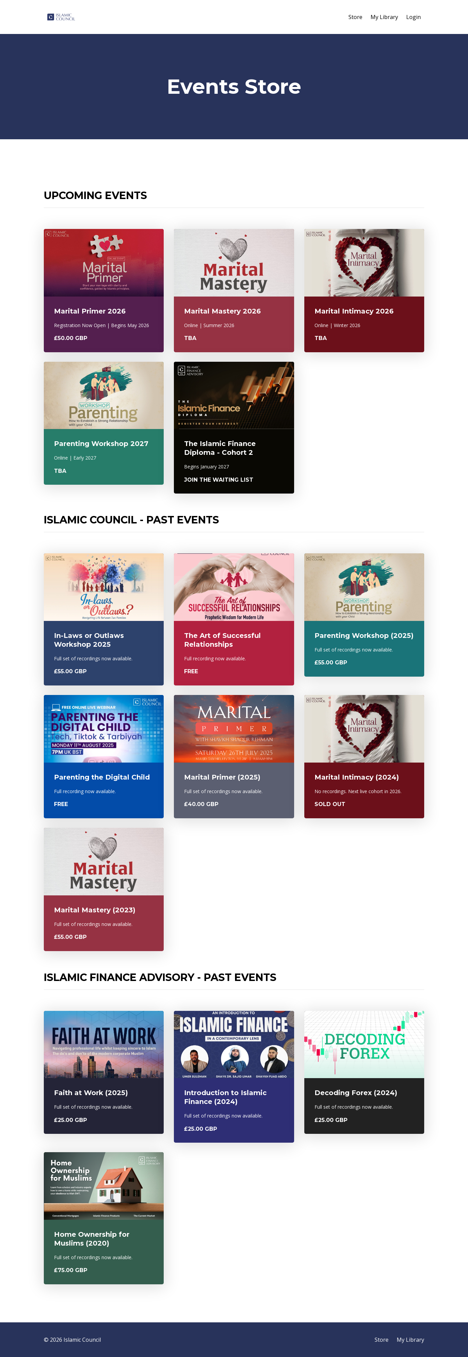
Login (413, 17)
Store (355, 17)
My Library (384, 17)
